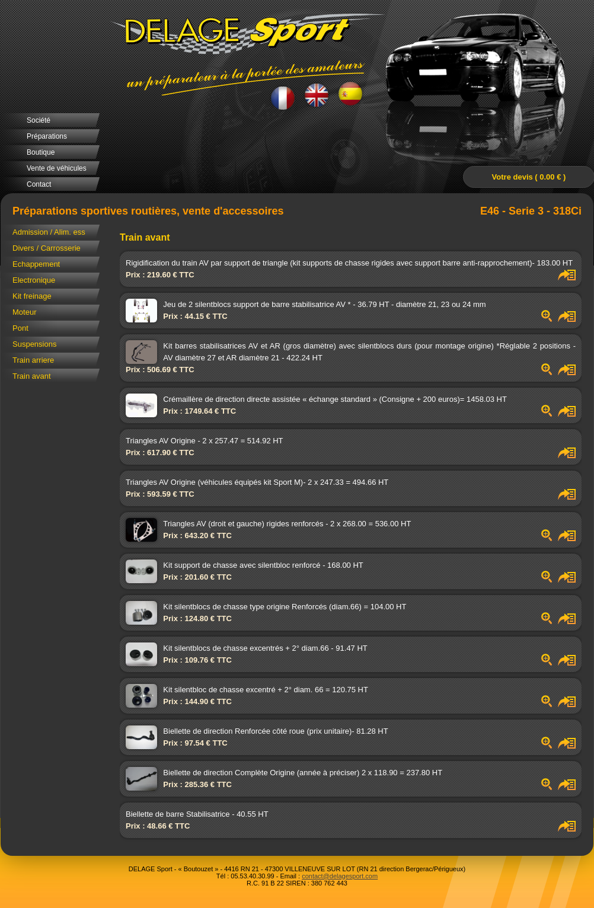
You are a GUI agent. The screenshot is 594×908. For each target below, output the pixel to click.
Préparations (47, 136)
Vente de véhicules (57, 168)
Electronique (33, 280)
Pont (20, 328)
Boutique (41, 152)
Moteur (24, 312)
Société (38, 120)
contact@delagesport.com (340, 876)
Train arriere (33, 360)
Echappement (36, 264)
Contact (39, 184)
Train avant (31, 376)
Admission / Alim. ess (48, 232)
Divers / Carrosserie (46, 248)
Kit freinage (32, 296)
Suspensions (34, 344)
